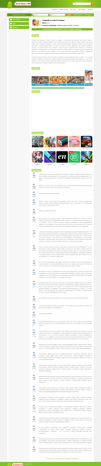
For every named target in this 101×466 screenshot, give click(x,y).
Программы (82, 9)
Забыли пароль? (78, 14)
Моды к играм (63, 9)
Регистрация (88, 14)
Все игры (73, 9)
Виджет (90, 9)
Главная (54, 9)
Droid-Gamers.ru (50, 458)
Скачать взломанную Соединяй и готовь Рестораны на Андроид (62, 29)
